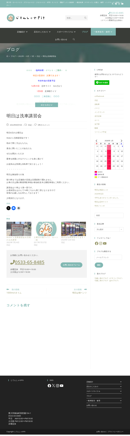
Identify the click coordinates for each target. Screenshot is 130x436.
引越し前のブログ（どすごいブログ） (109, 280)
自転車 (97, 106)
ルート (97, 121)
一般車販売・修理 (104, 402)
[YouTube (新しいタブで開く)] (122, 4)
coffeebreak (99, 98)
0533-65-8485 (111, 13)
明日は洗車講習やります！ (73, 239)
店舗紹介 (104, 383)
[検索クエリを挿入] (109, 216)
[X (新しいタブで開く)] (112, 4)
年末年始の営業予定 (46, 82)
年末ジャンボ (100, 207)
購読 (99, 266)
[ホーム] (7, 57)
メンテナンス (100, 113)
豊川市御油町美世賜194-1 (19, 414)
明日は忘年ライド (101, 203)
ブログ (89, 397)
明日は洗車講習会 (49, 57)
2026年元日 (99, 195)
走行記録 (98, 117)
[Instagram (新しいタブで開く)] (119, 4)
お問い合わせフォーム (71, 266)
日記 (30, 126)
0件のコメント (44, 126)
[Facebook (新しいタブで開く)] (116, 4)
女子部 (97, 125)
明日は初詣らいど (101, 191)
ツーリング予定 (100, 133)
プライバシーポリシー (116, 433)
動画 (96, 129)
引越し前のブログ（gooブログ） (107, 282)
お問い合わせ (91, 407)
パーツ (97, 110)
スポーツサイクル (104, 392)
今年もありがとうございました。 (107, 199)
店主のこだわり (104, 388)
